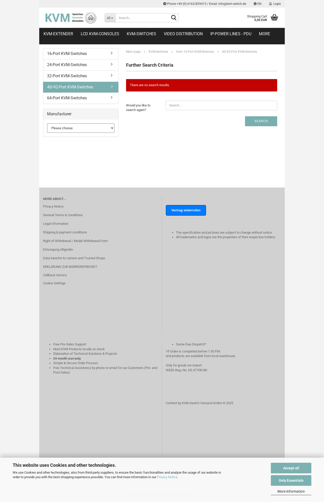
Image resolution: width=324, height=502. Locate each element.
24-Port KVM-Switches (67, 64)
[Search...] (110, 17)
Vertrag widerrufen (185, 210)
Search (261, 121)
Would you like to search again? (138, 107)
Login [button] (275, 4)
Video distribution (183, 33)
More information (291, 491)
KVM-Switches (141, 33)
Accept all (291, 468)
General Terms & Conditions (63, 215)
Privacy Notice (167, 477)
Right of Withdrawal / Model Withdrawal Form (75, 241)
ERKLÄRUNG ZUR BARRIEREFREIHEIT (70, 267)
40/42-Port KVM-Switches (70, 87)
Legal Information (55, 224)
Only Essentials (291, 480)
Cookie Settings (54, 283)
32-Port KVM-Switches (67, 75)
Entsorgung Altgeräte (58, 249)
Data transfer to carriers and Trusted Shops (74, 258)
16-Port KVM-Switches (67, 53)
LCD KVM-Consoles (100, 33)
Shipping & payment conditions (65, 232)
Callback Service (55, 275)
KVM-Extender (58, 33)
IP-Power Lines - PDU (230, 33)
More (264, 33)
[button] (257, 4)
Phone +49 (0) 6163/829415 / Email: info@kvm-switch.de (204, 4)
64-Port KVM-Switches (67, 98)
